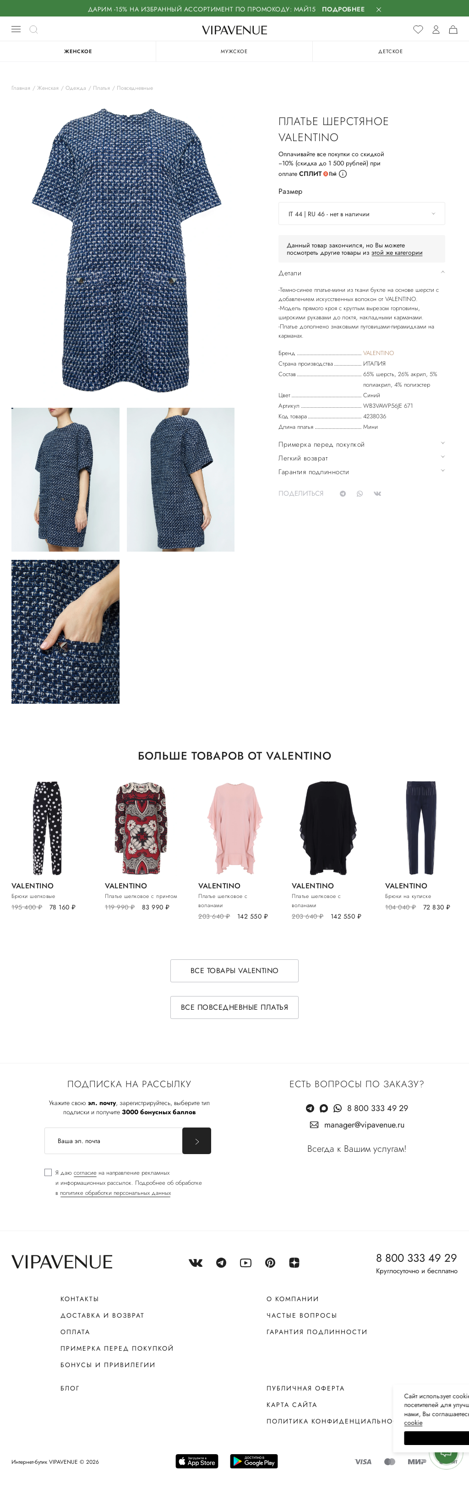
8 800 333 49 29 (377, 1108)
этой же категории (397, 252)
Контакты (79, 1299)
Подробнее (343, 9)
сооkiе (289, 1422)
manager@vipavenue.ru (364, 1125)
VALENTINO (378, 353)
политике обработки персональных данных (115, 1193)
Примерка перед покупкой (117, 1348)
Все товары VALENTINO (235, 971)
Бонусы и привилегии (108, 1365)
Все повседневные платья (235, 1007)
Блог (70, 1388)
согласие (85, 1173)
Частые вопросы (302, 1315)
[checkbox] (123, 1183)
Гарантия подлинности (317, 1332)
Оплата (75, 1332)
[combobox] (361, 213)
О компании (293, 1299)
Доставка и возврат (102, 1315)
